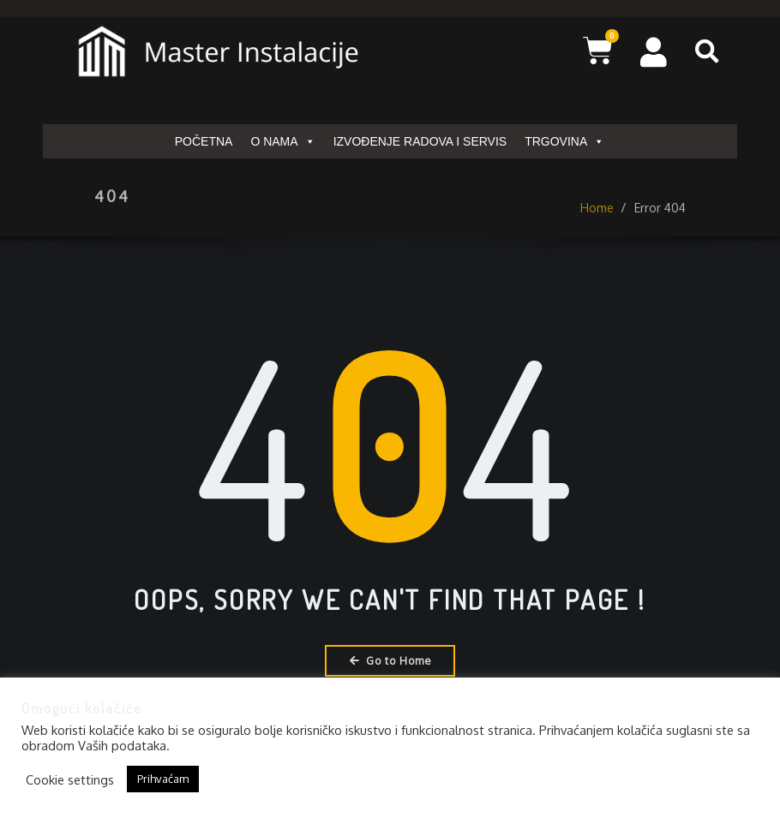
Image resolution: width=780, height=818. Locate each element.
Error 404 (660, 218)
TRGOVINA (564, 141)
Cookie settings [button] (70, 779)
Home (597, 218)
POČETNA (204, 141)
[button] (707, 51)
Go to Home (390, 660)
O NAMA (282, 141)
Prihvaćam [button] (163, 778)
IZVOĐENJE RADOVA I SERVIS (420, 141)
